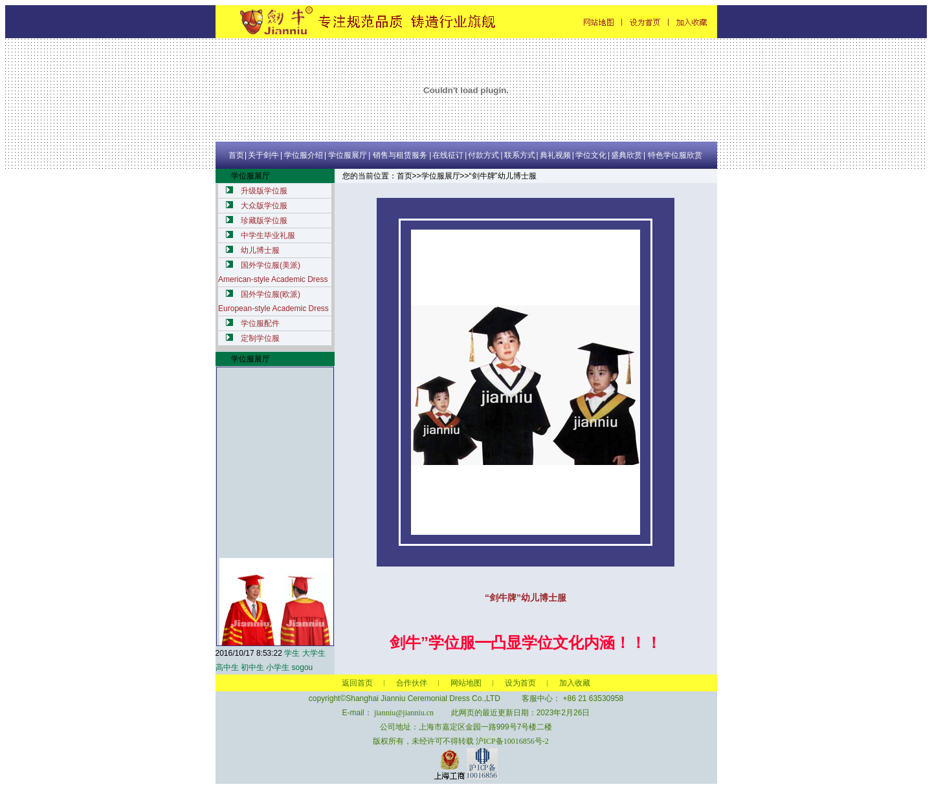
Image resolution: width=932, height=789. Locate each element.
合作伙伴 (411, 682)
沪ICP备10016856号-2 (512, 741)
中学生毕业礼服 (268, 235)
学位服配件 (260, 323)
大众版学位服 (264, 205)
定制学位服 (260, 338)
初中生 (252, 667)
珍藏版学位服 (264, 220)
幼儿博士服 (260, 250)
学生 (292, 653)
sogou (302, 667)
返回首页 (357, 682)
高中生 (227, 667)
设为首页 (520, 682)
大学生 (314, 653)
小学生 (277, 667)
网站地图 (466, 682)
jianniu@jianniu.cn (404, 712)
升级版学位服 (264, 190)
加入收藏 (574, 682)
